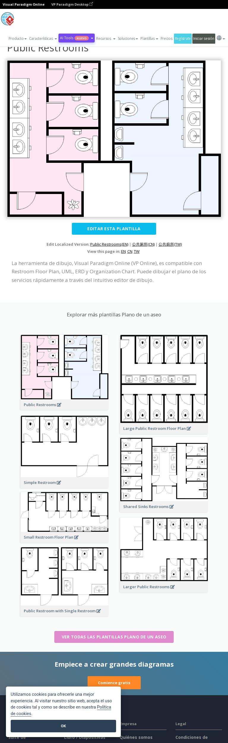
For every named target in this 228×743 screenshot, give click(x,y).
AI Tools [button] (76, 37)
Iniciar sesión (203, 38)
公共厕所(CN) (143, 244)
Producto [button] (18, 38)
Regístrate (183, 38)
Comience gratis (114, 682)
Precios (166, 38)
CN (129, 251)
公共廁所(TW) (170, 244)
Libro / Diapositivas (84, 737)
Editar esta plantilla (113, 228)
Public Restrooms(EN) (109, 244)
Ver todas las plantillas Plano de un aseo (114, 637)
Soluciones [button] (128, 38)
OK (63, 726)
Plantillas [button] (149, 38)
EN (123, 251)
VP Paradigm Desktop (72, 4)
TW (137, 251)
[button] (43, 39)
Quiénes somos (136, 737)
